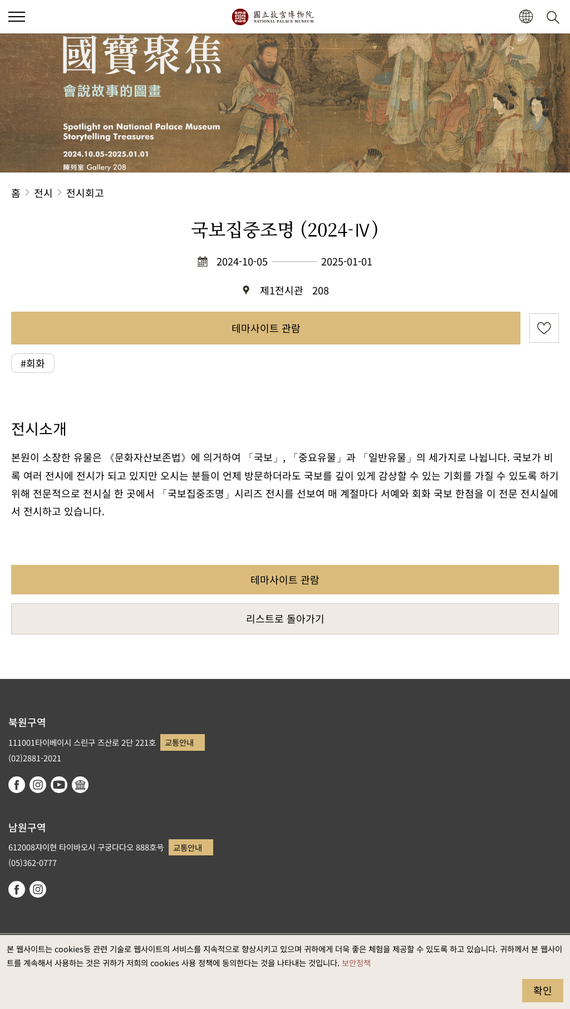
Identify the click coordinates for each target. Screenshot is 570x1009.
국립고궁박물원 (272, 16)
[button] (526, 17)
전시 (43, 192)
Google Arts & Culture (80, 784)
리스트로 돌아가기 (285, 618)
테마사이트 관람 (266, 328)
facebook (16, 784)
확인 (542, 990)
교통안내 (179, 742)
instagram (38, 784)
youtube (59, 784)
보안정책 (356, 962)
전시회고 (85, 192)
